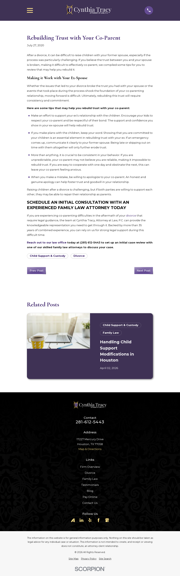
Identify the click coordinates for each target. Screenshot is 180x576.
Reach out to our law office (46, 242)
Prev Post (36, 270)
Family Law (90, 478)
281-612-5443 (90, 422)
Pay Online (90, 496)
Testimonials (90, 484)
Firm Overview (90, 466)
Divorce (79, 255)
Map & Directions (90, 449)
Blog (90, 490)
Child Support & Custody (47, 255)
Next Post (143, 270)
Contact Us (90, 503)
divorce (131, 215)
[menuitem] (74, 559)
